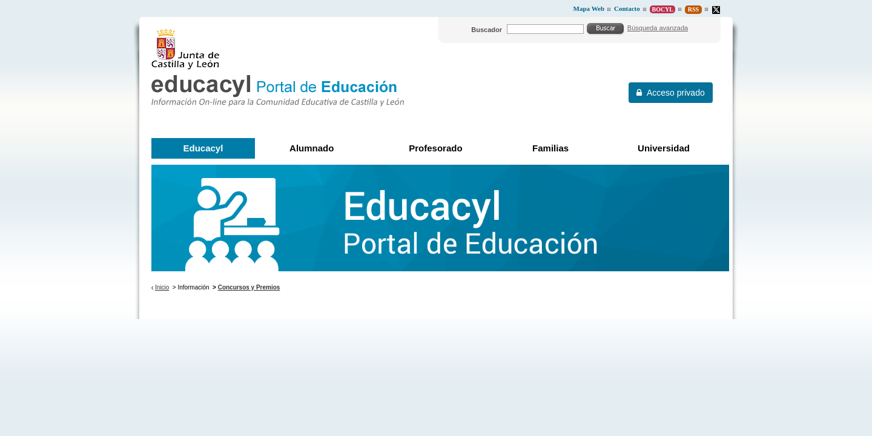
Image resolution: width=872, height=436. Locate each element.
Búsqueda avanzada (657, 27)
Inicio (162, 287)
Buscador (486, 29)
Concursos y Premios (249, 287)
